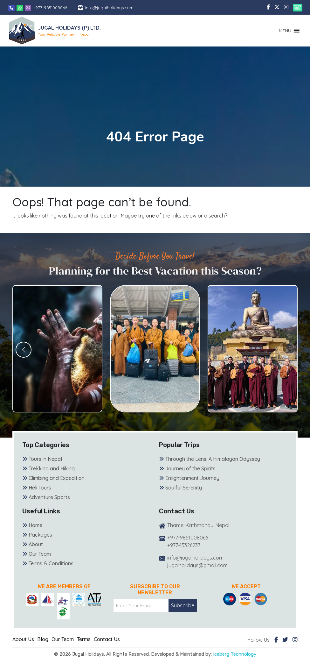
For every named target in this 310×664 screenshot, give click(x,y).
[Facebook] (276, 639)
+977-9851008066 (50, 7)
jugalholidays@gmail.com (197, 565)
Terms (84, 639)
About (36, 544)
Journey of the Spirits (190, 468)
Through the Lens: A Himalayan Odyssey (212, 459)
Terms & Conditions (51, 563)
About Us (23, 639)
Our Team (40, 554)
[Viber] (28, 7)
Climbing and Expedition (57, 478)
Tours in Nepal (45, 459)
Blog (42, 639)
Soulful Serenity (183, 487)
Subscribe (182, 605)
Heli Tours (40, 487)
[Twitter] (285, 639)
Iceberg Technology (234, 654)
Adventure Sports (49, 497)
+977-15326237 (183, 545)
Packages (40, 535)
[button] (285, 30)
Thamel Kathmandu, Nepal (198, 525)
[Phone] (11, 7)
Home (35, 525)
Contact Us (107, 639)
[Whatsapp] (20, 7)
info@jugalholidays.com (109, 7)
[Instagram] (295, 639)
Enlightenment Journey (192, 478)
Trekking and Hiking (52, 468)
